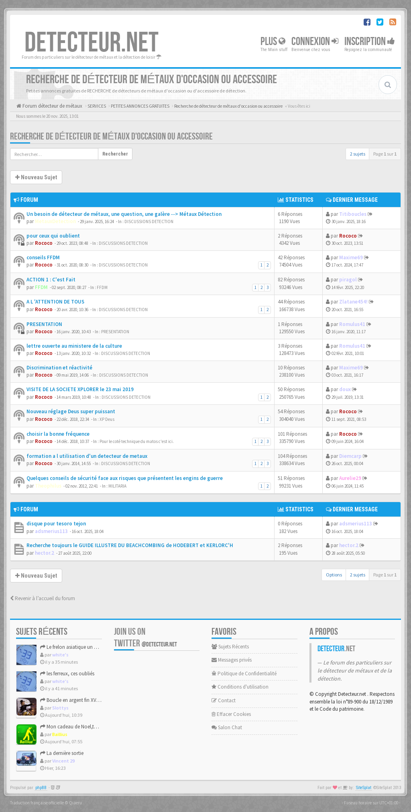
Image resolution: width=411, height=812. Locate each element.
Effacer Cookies (231, 714)
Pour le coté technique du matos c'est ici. (137, 441)
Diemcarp (350, 456)
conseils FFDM (43, 257)
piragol (348, 279)
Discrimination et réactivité (59, 367)
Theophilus (48, 485)
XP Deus (107, 419)
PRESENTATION (44, 324)
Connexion (314, 41)
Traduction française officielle (37, 803)
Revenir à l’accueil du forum (42, 598)
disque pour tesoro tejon (56, 523)
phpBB (41, 787)
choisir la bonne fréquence (58, 434)
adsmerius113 (51, 531)
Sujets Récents (230, 646)
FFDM (41, 287)
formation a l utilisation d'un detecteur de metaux (86, 456)
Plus (272, 41)
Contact (224, 700)
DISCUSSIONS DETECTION (148, 221)
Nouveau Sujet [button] (36, 177)
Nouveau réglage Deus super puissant (70, 411)
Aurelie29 (350, 478)
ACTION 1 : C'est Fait (50, 279)
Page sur (385, 154)
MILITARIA (117, 486)
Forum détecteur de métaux (51, 106)
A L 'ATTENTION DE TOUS (55, 301)
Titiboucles (352, 214)
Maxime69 (351, 257)
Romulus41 (352, 324)
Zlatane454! (353, 301)
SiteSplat (363, 787)
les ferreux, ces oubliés (67, 673)
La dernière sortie (61, 753)
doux (345, 389)
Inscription (369, 41)
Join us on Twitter (145, 637)
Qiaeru (75, 803)
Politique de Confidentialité (244, 673)
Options (334, 575)
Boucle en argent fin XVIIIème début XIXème (90, 700)
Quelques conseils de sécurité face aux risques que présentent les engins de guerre (124, 478)
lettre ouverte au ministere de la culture (74, 345)
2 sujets (357, 154)
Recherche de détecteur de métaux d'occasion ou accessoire (111, 136)
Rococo (44, 243)
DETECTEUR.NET (91, 43)
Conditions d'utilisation (240, 686)
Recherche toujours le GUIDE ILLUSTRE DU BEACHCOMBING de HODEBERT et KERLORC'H (129, 545)
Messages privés (232, 659)
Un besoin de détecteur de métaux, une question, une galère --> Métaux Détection (124, 214)
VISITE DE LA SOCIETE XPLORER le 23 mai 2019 (80, 389)
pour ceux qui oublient (53, 235)
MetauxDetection (55, 221)
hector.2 (44, 553)
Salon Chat (227, 727)
